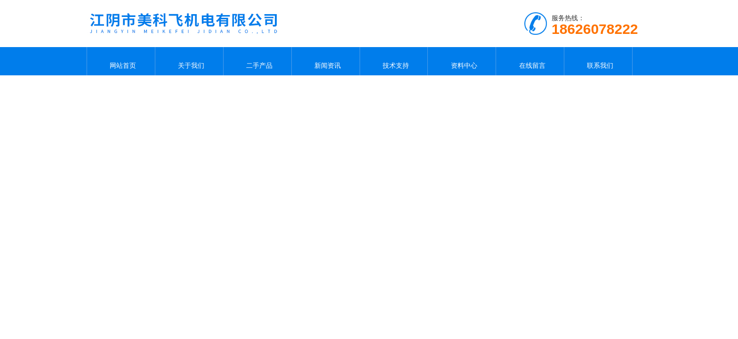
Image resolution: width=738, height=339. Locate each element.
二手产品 (257, 61)
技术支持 (393, 61)
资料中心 (462, 61)
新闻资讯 (326, 61)
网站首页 (121, 61)
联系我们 (598, 61)
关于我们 (189, 61)
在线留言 (530, 61)
